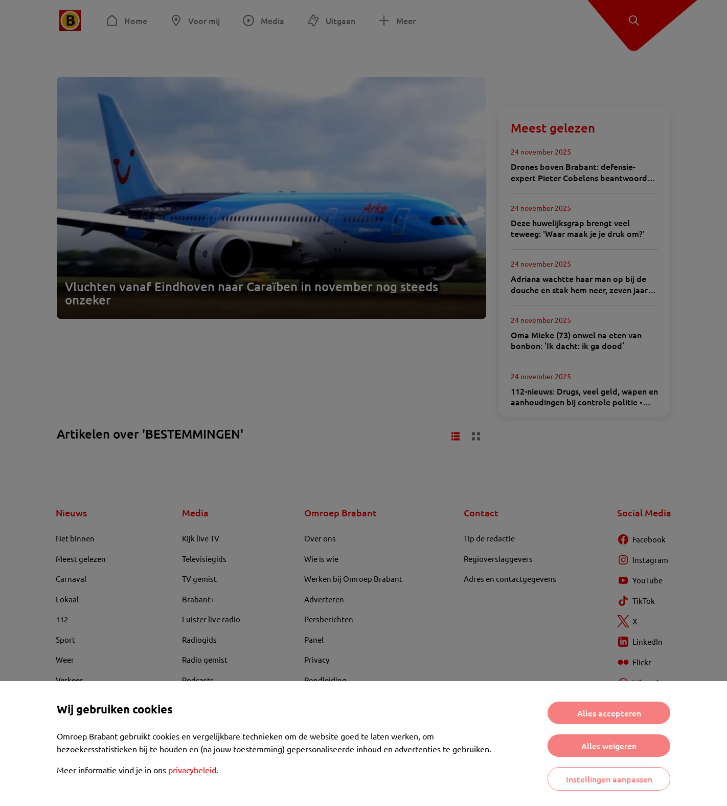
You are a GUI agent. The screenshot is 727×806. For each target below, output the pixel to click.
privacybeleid (192, 770)
